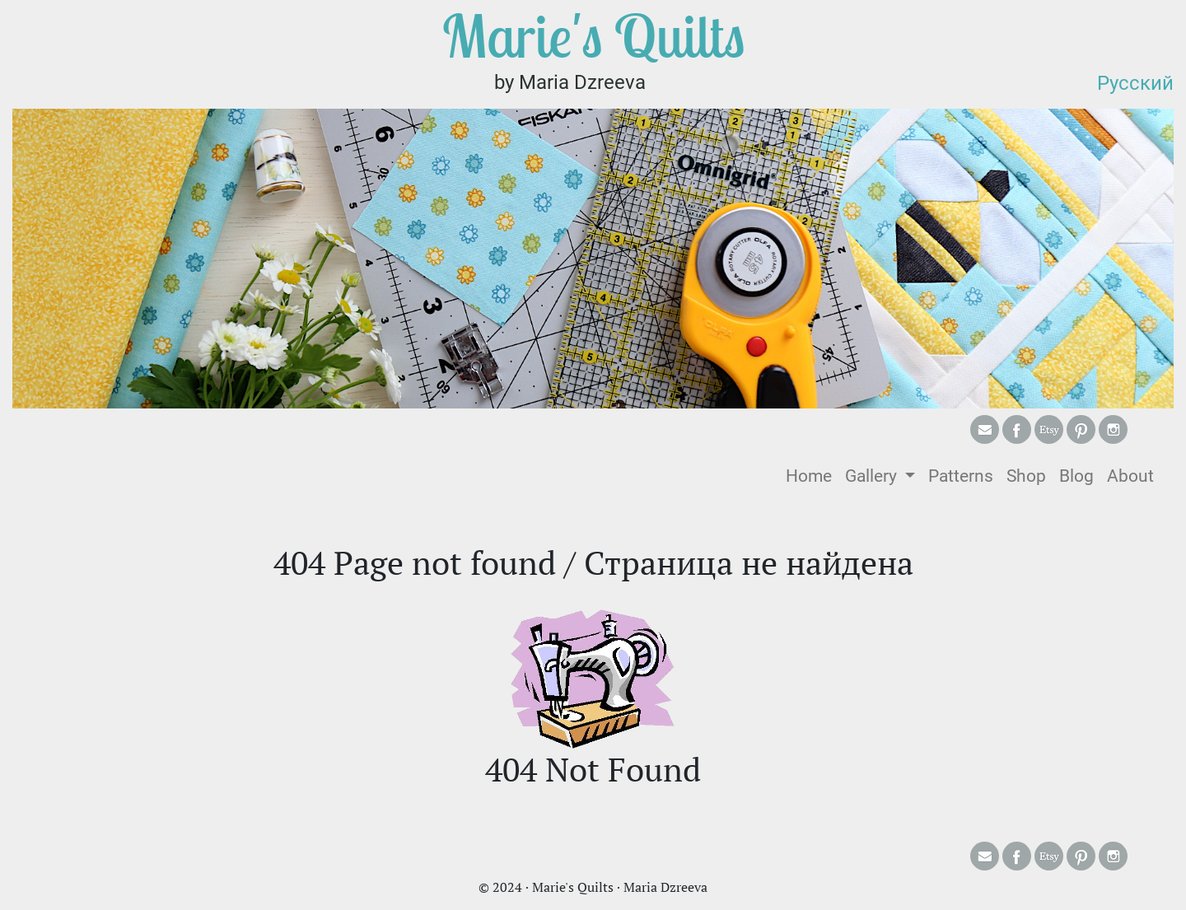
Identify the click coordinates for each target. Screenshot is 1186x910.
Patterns (960, 476)
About (1130, 476)
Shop (1026, 476)
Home (812, 475)
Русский (1135, 83)
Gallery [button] (873, 476)
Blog (1076, 476)
